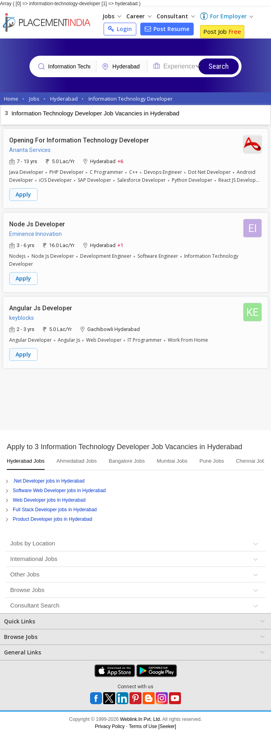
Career (138, 16)
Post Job (222, 31)
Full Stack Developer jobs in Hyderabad (55, 509)
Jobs (111, 16)
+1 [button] (120, 244)
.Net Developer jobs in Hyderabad (48, 481)
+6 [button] (120, 161)
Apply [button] (23, 194)
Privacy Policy (110, 726)
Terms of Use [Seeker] (152, 726)
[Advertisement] (135, 402)
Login (120, 29)
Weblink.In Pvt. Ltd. (140, 719)
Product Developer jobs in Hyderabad (52, 519)
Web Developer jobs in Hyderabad (49, 500)
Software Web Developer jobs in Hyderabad (59, 490)
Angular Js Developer (40, 308)
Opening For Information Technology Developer (79, 140)
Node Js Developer (37, 224)
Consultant (176, 16)
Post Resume (167, 29)
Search (218, 66)
